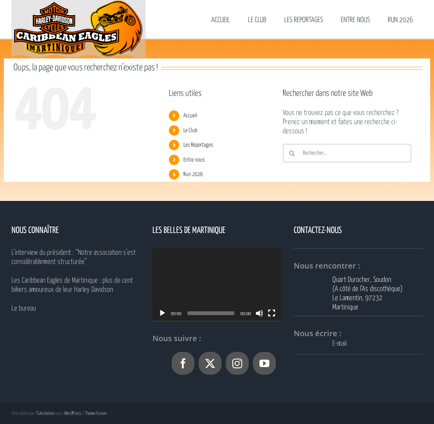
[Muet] (259, 313)
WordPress (72, 413)
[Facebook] (183, 363)
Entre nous (194, 160)
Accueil (190, 115)
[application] (216, 284)
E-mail (339, 343)
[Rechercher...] (347, 153)
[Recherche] (292, 153)
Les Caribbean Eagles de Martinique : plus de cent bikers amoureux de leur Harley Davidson (72, 285)
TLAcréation (45, 413)
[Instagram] (237, 363)
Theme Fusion (96, 413)
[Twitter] (210, 363)
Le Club (190, 130)
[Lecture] (162, 313)
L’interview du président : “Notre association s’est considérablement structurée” (73, 257)
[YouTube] (264, 363)
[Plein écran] (271, 313)
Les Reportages (198, 145)
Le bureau (23, 308)
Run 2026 (193, 174)
